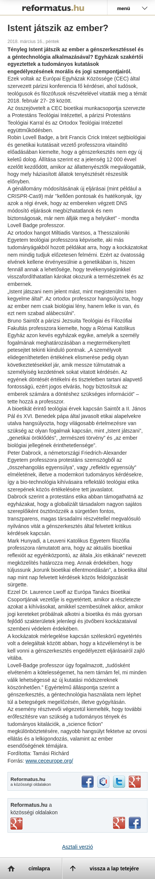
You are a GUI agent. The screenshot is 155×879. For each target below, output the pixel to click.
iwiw (103, 782)
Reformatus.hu (53, 7)
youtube (119, 823)
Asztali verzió (77, 847)
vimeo (16, 824)
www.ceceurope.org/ (49, 761)
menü (123, 8)
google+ (135, 782)
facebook (88, 782)
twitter (119, 782)
